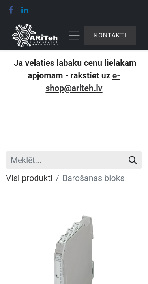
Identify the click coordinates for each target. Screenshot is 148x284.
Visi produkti (29, 178)
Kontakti (110, 35)
